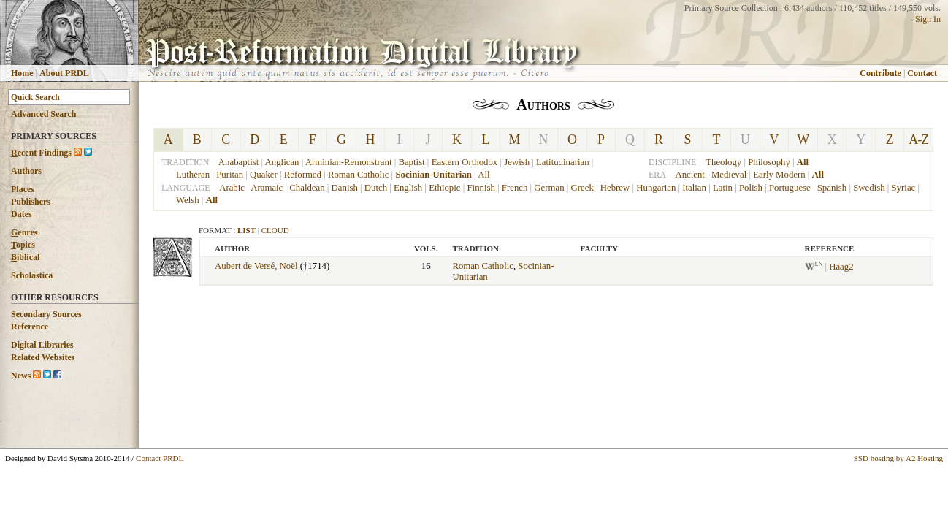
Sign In (928, 19)
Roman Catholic (358, 174)
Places (22, 189)
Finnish (480, 188)
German (549, 188)
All (483, 174)
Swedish (868, 188)
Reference (29, 326)
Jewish (517, 162)
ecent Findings (41, 153)
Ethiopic (444, 188)
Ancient (690, 174)
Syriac (904, 188)
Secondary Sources (46, 314)
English (408, 188)
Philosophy (769, 162)
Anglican (282, 162)
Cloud (275, 230)
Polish (750, 188)
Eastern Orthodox (465, 162)
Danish (345, 188)
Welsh (187, 200)
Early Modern (779, 174)
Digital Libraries (42, 345)
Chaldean (306, 188)
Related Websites (42, 357)
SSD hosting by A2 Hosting (898, 458)
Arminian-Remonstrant (348, 162)
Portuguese (790, 188)
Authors (26, 171)
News (21, 375)
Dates (21, 214)
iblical (25, 257)
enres (24, 232)
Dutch (375, 188)
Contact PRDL (159, 458)
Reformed (302, 174)
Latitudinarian (562, 162)
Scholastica (32, 275)
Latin (723, 188)
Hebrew (615, 188)
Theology (723, 162)
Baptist (411, 162)
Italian (694, 188)
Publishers (30, 202)
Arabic (232, 188)
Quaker (264, 174)
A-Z (918, 139)
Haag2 (841, 267)
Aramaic (267, 188)
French (515, 188)
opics (23, 245)
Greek (582, 188)
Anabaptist (238, 162)
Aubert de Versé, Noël (256, 266)
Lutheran (193, 174)
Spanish (832, 188)
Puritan (229, 174)
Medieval (728, 174)
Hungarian (656, 188)
